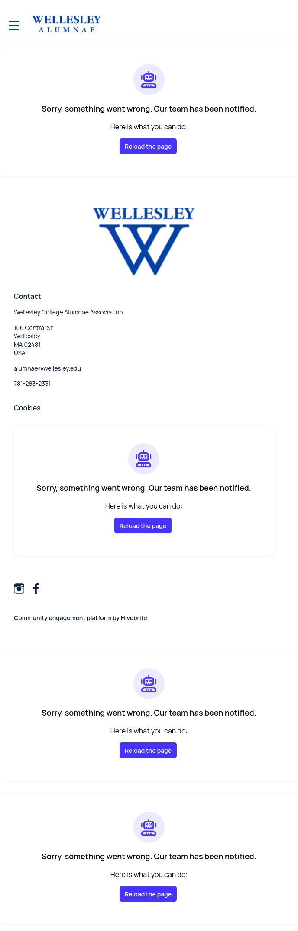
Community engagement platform (62, 618)
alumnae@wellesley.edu (47, 368)
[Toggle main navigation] (14, 25)
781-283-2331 (32, 383)
